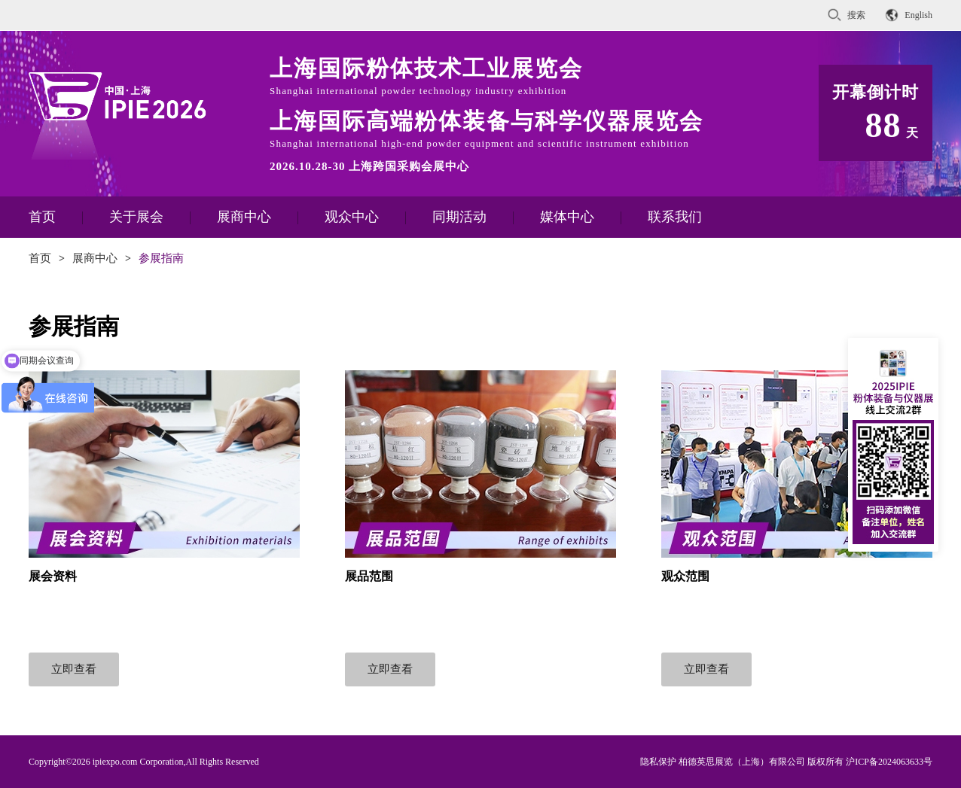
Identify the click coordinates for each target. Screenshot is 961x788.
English (918, 15)
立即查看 (73, 669)
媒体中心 (567, 216)
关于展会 (136, 216)
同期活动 (459, 216)
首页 (42, 216)
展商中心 (244, 216)
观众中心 (352, 216)
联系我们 (675, 216)
